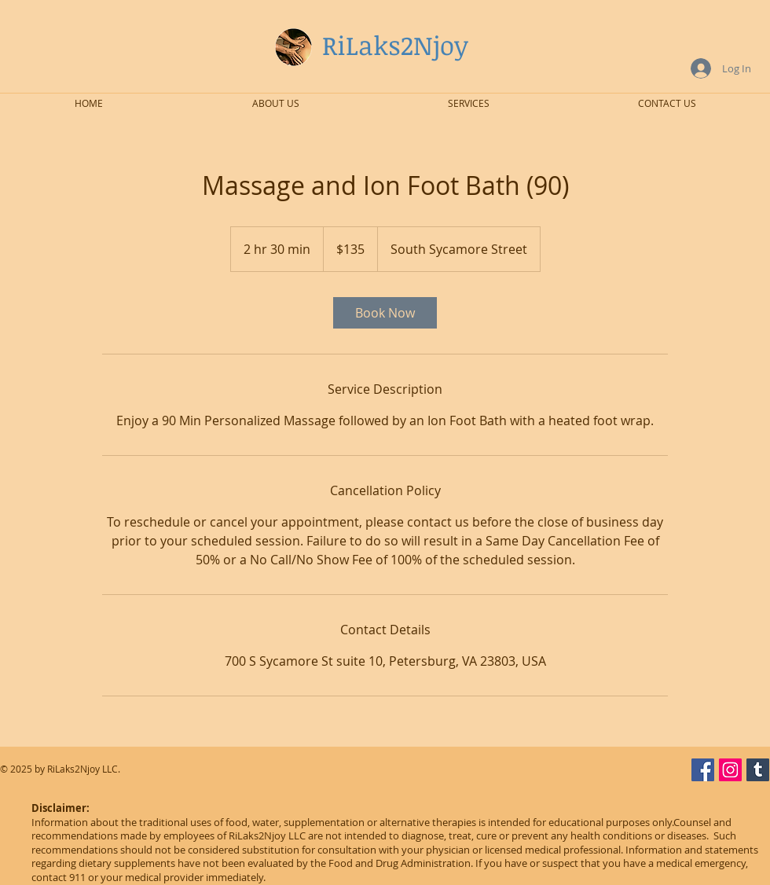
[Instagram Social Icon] (730, 769)
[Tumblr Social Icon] (757, 769)
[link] (385, 313)
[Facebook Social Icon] (702, 769)
